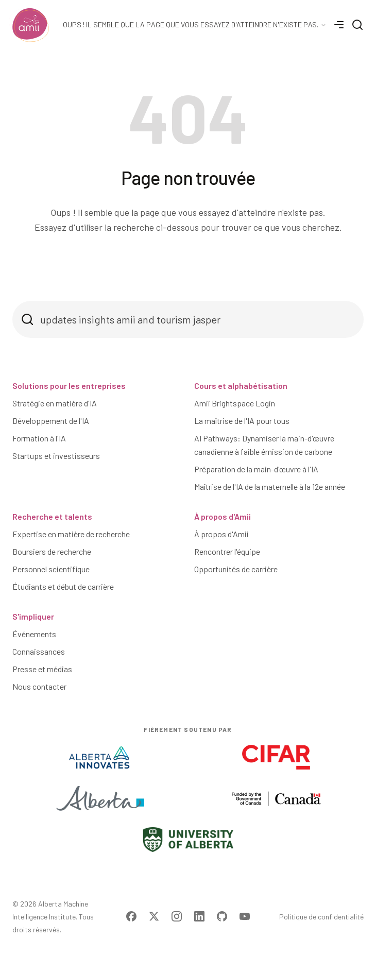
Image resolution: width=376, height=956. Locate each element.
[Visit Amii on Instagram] (177, 916)
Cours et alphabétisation (240, 385)
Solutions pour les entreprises (69, 385)
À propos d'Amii (222, 516)
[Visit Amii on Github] (222, 916)
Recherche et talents (52, 516)
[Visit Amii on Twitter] (154, 916)
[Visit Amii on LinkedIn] (199, 916)
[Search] (357, 25)
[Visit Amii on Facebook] (131, 916)
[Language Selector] (195, 24)
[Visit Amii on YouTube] (245, 916)
